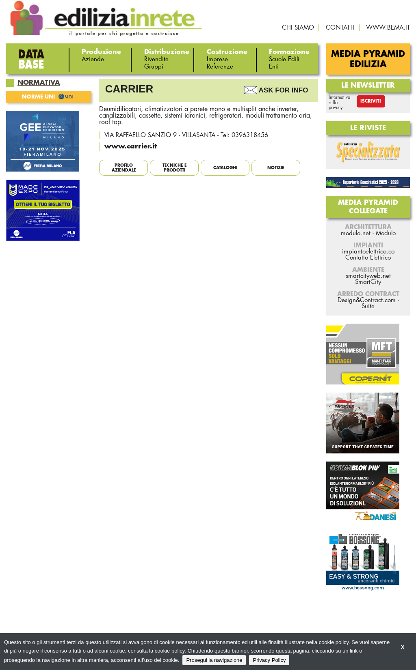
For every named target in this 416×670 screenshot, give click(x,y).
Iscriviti (370, 101)
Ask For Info (283, 90)
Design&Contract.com (367, 300)
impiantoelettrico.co (368, 252)
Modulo (386, 233)
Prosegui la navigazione (214, 660)
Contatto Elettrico (368, 258)
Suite (368, 306)
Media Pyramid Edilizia (368, 59)
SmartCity (368, 282)
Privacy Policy (269, 660)
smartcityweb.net (368, 276)
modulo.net (355, 233)
